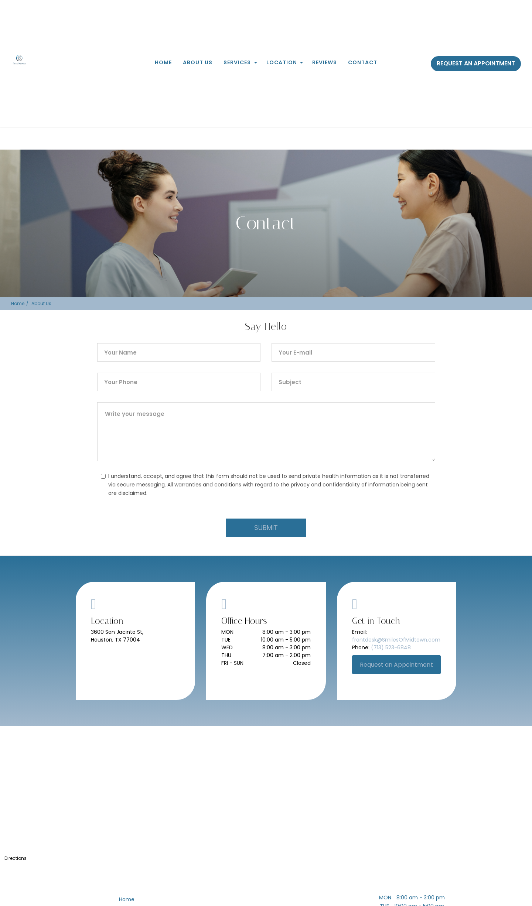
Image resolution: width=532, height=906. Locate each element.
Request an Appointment (476, 63)
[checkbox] (103, 476)
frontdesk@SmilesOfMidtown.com (396, 639)
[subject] (353, 382)
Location (281, 62)
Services (237, 62)
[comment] (266, 431)
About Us (197, 62)
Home (163, 62)
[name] (179, 352)
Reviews (324, 62)
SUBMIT (266, 527)
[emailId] (353, 352)
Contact (362, 62)
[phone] (179, 382)
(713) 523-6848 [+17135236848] (391, 647)
